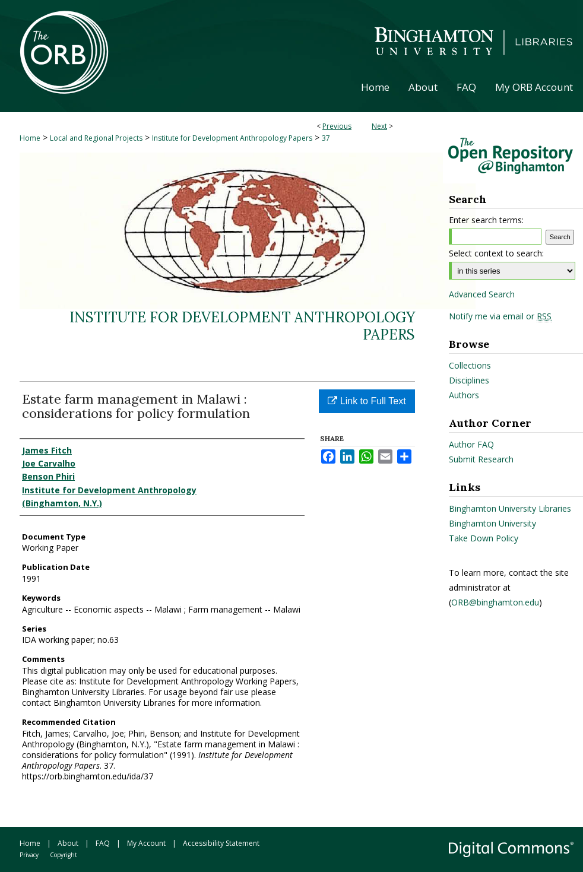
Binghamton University (492, 523)
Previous (336, 126)
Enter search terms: (486, 220)
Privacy (29, 855)
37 (326, 138)
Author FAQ (471, 444)
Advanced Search (482, 294)
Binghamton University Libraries (510, 508)
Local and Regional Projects (96, 138)
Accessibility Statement (221, 843)
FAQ (103, 843)
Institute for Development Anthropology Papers (232, 138)
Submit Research (481, 459)
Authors (464, 395)
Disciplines (469, 380)
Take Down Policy (483, 538)
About (68, 843)
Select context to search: (496, 253)
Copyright (63, 855)
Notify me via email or (500, 316)
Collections (470, 365)
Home (30, 138)
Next (379, 126)
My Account (146, 843)
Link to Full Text (366, 401)
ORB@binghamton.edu (495, 602)
